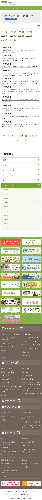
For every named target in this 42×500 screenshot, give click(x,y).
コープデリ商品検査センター (31, 394)
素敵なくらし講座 (27, 438)
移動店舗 (3, 350)
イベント (3, 438)
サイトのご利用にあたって (30, 463)
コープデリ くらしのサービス (31, 345)
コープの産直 (5, 375)
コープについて (5, 413)
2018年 (3, 40)
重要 (4, 160)
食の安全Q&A (26, 368)
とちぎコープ (34, 491)
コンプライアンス (27, 413)
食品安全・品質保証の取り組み (11, 386)
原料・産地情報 (27, 379)
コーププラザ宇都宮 (28, 442)
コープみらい (15, 491)
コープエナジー (6, 354)
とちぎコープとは (10, 407)
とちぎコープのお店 (7, 343)
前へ (4, 135)
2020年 (19, 36)
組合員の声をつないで (29, 445)
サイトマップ (5, 467)
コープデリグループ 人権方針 (32, 422)
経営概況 (3, 420)
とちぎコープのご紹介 (7, 416)
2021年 (11, 36)
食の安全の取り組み (7, 379)
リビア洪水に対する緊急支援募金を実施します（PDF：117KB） (19, 67)
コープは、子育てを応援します (10, 451)
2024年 (19, 31)
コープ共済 (26, 334)
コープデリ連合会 (6, 491)
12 (21, 140)
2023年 (28, 31)
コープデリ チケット (29, 341)
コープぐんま (4, 494)
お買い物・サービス (11, 328)
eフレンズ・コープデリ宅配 (10, 334)
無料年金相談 (5, 357)
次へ (37, 135)
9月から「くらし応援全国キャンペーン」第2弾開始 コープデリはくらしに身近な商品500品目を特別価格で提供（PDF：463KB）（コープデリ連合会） (21, 91)
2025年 (11, 31)
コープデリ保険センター (30, 337)
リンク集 (24, 467)
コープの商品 (9, 363)
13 (25, 140)
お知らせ (6, 165)
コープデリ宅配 (8, 175)
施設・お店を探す (7, 460)
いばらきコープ (25, 491)
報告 (4, 180)
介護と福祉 (25, 352)
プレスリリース (8, 185)
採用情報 (3, 476)
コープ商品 (5, 382)
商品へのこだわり (6, 368)
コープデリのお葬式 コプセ (31, 348)
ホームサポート (27, 355)
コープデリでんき (7, 347)
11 (17, 140)
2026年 (3, 31)
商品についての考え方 (7, 372)
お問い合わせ (5, 463)
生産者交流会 (5, 447)
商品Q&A (25, 372)
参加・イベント (10, 433)
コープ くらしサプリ (8, 455)
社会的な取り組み (11, 400)
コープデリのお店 (8, 170)
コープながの (13, 494)
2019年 (28, 36)
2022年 (3, 36)
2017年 (11, 40)
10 (33, 136)
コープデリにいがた (23, 494)
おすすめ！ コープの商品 (8, 395)
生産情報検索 (27, 375)
